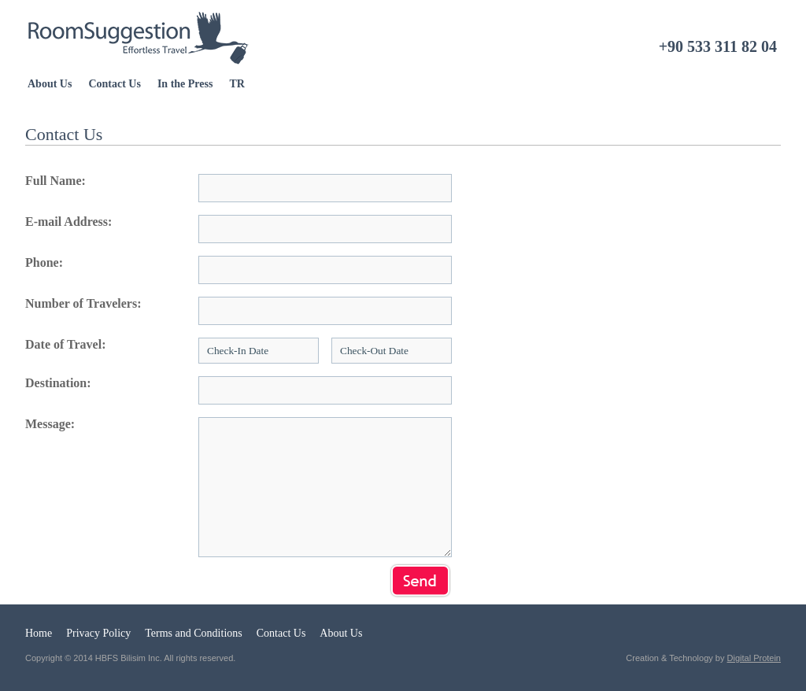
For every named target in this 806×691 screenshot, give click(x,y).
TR (236, 84)
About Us (50, 84)
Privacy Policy (98, 633)
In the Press (185, 84)
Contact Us (114, 84)
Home (38, 633)
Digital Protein (754, 658)
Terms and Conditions (193, 633)
